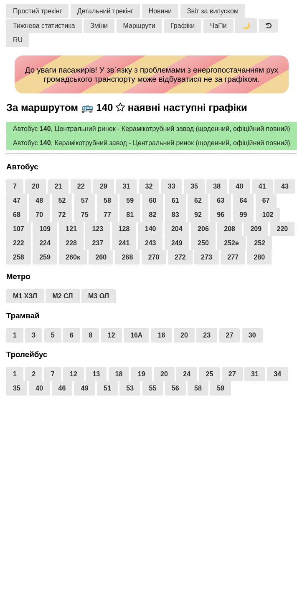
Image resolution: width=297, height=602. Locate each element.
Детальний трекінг (105, 11)
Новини (160, 11)
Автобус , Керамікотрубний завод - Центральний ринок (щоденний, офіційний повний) (151, 142)
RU (18, 39)
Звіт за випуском (213, 11)
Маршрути (139, 25)
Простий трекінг (37, 11)
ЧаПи (218, 25)
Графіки (182, 25)
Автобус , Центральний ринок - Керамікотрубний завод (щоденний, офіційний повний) (151, 128)
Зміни (99, 25)
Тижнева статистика (44, 25)
